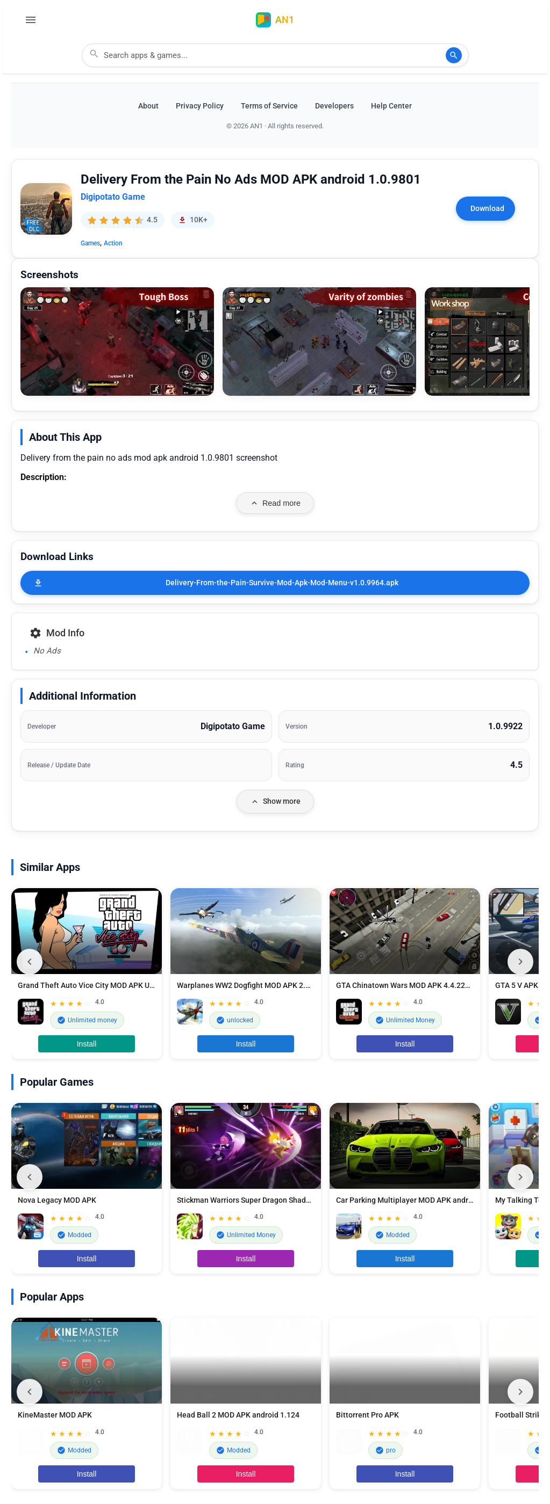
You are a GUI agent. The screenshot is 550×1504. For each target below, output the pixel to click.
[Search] (454, 55)
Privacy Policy (200, 106)
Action (113, 243)
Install (87, 1044)
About (148, 106)
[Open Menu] (30, 20)
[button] (117, 341)
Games (90, 243)
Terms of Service (269, 106)
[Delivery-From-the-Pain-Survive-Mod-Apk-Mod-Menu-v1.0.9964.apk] (275, 583)
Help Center (391, 106)
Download (487, 208)
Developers (334, 106)
